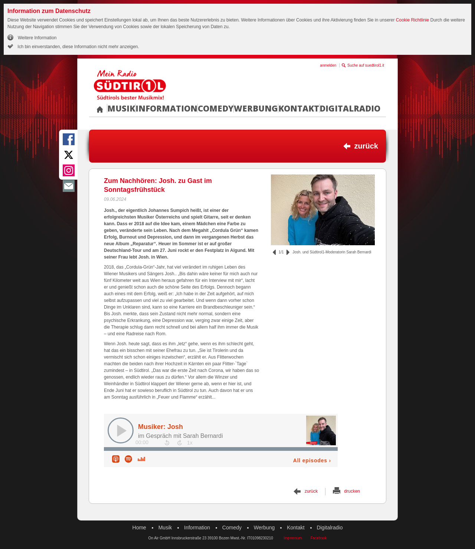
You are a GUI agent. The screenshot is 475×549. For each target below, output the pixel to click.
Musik (121, 108)
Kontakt (298, 108)
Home (139, 527)
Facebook (318, 538)
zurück (366, 146)
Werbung (256, 108)
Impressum (293, 538)
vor (288, 252)
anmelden (328, 65)
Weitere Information (37, 37)
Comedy (215, 108)
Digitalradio (350, 108)
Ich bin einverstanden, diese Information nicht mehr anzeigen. (77, 46)
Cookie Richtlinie (412, 20)
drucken (352, 491)
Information (166, 108)
